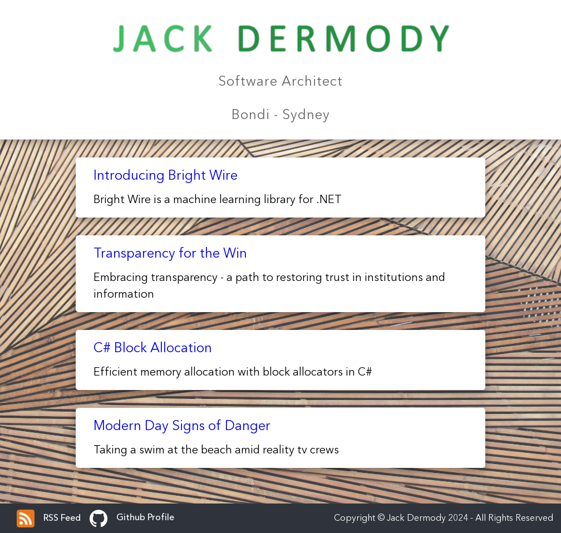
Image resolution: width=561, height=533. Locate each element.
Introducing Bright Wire (166, 176)
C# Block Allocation (153, 349)
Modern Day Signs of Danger (182, 426)
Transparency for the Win (170, 254)
